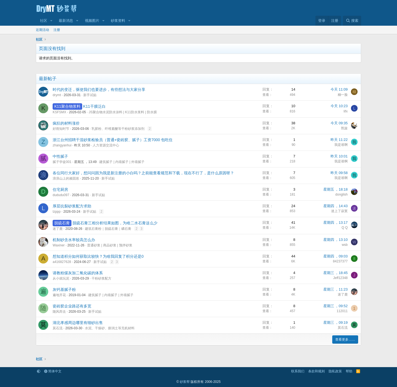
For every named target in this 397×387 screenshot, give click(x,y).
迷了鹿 (58, 229)
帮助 (349, 371)
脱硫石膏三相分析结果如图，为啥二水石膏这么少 (115, 223)
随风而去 (59, 312)
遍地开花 (59, 295)
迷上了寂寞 (339, 211)
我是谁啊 (341, 145)
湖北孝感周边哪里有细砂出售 (78, 322)
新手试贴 (89, 95)
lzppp (57, 212)
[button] (51, 21)
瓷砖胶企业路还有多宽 (72, 306)
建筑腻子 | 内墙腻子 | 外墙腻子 (121, 162)
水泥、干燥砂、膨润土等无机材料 (110, 328)
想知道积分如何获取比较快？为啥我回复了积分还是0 (98, 256)
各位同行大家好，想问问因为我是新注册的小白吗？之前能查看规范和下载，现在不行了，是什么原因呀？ (143, 173)
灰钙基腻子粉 (64, 289)
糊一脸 (343, 95)
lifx (346, 111)
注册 (56, 30)
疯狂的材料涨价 (66, 123)
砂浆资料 (118, 21)
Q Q (345, 228)
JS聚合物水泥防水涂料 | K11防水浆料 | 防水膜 (123, 112)
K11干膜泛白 (94, 106)
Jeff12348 (340, 278)
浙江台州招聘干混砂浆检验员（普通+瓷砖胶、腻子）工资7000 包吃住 (113, 140)
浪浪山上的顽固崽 (66, 178)
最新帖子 (48, 78)
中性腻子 (60, 156)
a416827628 (62, 262)
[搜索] (352, 21)
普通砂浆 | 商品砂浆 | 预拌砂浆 (109, 245)
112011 (342, 311)
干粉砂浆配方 (101, 278)
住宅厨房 (60, 189)
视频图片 (92, 21)
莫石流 (58, 328)
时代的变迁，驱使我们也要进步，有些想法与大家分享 (99, 89)
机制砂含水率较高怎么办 (74, 240)
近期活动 (42, 30)
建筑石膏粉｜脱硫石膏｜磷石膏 (108, 229)
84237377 (340, 261)
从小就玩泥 (61, 278)
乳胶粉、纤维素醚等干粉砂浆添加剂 (118, 129)
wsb (345, 245)
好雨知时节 (61, 129)
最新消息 (66, 21)
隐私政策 (335, 371)
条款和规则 (316, 371)
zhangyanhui (62, 145)
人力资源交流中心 (106, 145)
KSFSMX (59, 112)
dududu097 (61, 195)
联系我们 (297, 371)
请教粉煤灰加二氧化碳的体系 (78, 273)
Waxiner (59, 245)
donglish (341, 194)
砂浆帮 (185, 382)
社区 (43, 21)
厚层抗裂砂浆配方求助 (72, 206)
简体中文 (52, 371)
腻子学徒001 (62, 162)
